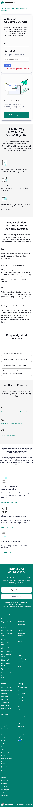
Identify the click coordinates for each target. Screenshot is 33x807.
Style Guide (4, 732)
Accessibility (21, 734)
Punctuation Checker (4, 762)
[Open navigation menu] (30, 2)
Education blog (22, 659)
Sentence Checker (6, 759)
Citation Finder (5, 747)
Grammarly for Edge (7, 651)
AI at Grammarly (22, 641)
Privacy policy (21, 716)
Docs (2, 618)
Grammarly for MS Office (6, 655)
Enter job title (10, 51)
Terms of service (22, 719)
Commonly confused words (23, 665)
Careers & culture (22, 701)
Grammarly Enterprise (21, 629)
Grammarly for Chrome (5, 638)
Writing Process (22, 650)
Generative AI (21, 644)
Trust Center (21, 713)
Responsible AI (22, 698)
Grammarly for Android (5, 676)
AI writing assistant (23, 647)
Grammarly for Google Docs (5, 660)
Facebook (4, 787)
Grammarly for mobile (5, 664)
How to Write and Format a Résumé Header (16, 412)
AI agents (4, 693)
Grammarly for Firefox (5, 648)
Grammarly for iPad (6, 673)
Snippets (3, 735)
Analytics (3, 738)
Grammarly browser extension (6, 634)
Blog (19, 653)
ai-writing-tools (9, 8)
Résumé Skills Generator (10, 502)
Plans (19, 618)
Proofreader (4, 771)
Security (20, 731)
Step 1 (5, 43)
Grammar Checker (6, 687)
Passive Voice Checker (5, 767)
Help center (4, 780)
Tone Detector (5, 717)
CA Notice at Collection (24, 606)
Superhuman (22, 687)
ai (2, 8)
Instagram (5, 790)
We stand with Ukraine (21, 694)
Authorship (4, 744)
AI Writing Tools (5, 714)
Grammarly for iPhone (5, 669)
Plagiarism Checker (6, 690)
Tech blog (20, 656)
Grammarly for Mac (6, 630)
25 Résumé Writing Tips (9, 435)
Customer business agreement (23, 722)
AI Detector (6, 552)
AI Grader (4, 750)
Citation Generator (6, 702)
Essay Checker (5, 705)
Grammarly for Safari (5, 643)
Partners (20, 710)
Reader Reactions (6, 753)
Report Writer (7, 527)
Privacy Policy (20, 604)
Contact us (4, 783)
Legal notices (21, 737)
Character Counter (6, 723)
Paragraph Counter (6, 726)
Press (19, 704)
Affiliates (20, 707)
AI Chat (3, 711)
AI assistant (21, 638)
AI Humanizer (5, 699)
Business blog (21, 662)
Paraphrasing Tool (6, 708)
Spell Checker (5, 756)
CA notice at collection (21, 727)
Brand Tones (4, 741)
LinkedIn (4, 795)
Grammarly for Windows (5, 626)
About (19, 690)
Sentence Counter (6, 729)
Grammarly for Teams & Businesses (23, 625)
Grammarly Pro (22, 621)
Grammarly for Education (22, 634)
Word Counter (5, 720)
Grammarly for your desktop (6, 622)
